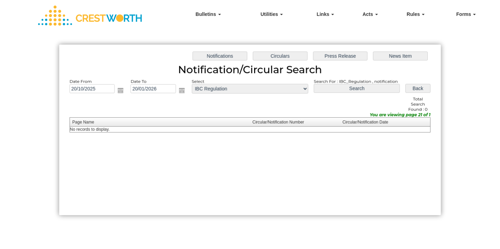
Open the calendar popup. (122, 91)
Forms (466, 14)
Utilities (271, 14)
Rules (416, 14)
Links (325, 14)
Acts (370, 14)
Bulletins (208, 14)
